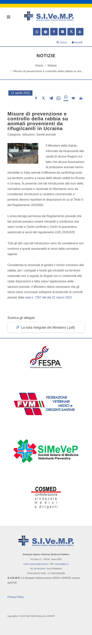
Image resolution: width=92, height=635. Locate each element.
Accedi (77, 42)
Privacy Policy (15, 596)
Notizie (52, 65)
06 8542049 (39, 569)
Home (39, 65)
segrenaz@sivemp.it (38, 564)
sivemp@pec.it (62, 564)
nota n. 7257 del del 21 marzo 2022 (48, 297)
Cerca (62, 42)
